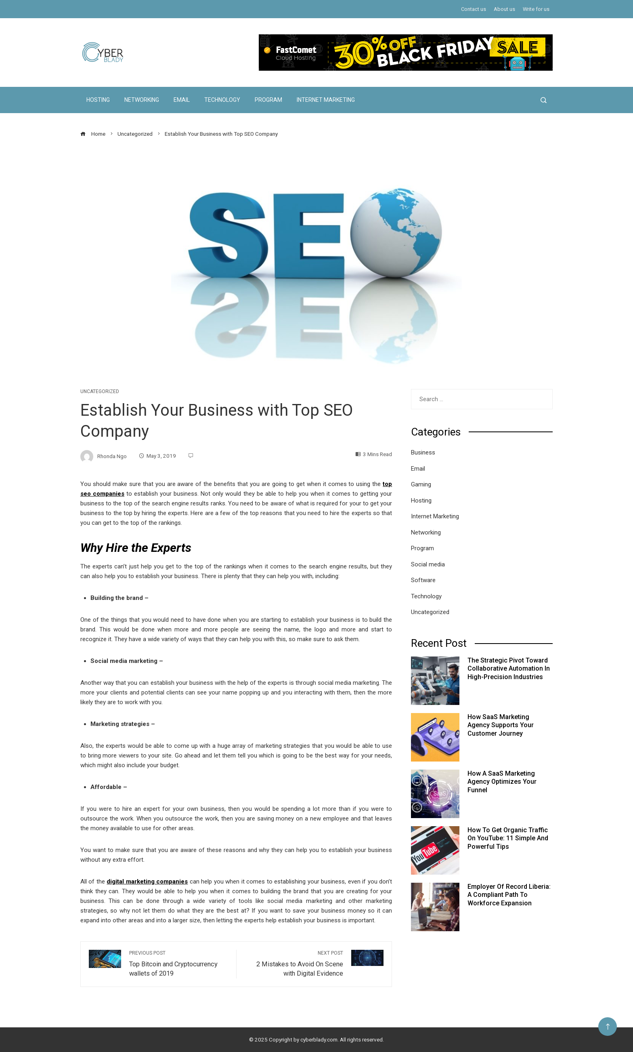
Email (182, 100)
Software (423, 580)
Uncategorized (99, 391)
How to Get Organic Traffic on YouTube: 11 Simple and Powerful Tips (507, 838)
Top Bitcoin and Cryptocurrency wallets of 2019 (178, 964)
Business (423, 452)
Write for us (536, 9)
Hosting (98, 100)
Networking (141, 100)
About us (504, 9)
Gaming (421, 484)
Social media (428, 564)
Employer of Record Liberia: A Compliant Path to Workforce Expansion (509, 895)
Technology (222, 100)
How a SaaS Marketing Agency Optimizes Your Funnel (502, 782)
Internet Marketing (326, 100)
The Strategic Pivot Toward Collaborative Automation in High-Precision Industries (508, 668)
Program (268, 100)
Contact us (473, 9)
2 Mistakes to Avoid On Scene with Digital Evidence (294, 964)
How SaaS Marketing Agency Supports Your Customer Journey (500, 725)
